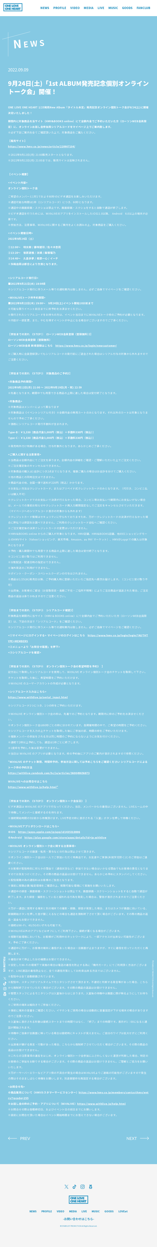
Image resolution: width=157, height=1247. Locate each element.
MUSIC (96, 1211)
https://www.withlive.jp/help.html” (33, 787)
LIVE (84, 1211)
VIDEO (60, 1211)
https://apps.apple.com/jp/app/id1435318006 (49, 832)
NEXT (131, 1138)
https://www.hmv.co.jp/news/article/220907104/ (41, 146)
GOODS (109, 1211)
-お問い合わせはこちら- (78, 1218)
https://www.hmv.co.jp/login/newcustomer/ (86, 345)
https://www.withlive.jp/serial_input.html (38, 697)
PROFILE (46, 1211)
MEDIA (73, 1211)
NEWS (33, 1211)
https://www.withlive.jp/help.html (101, 1104)
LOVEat (123, 1211)
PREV (25, 1138)
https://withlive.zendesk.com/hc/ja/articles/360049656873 (48, 773)
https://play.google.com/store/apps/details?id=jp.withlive (65, 837)
